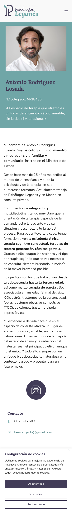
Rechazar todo (36, 504)
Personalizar (36, 494)
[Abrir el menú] (66, 11)
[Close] (69, 450)
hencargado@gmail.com (33, 432)
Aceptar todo (36, 484)
